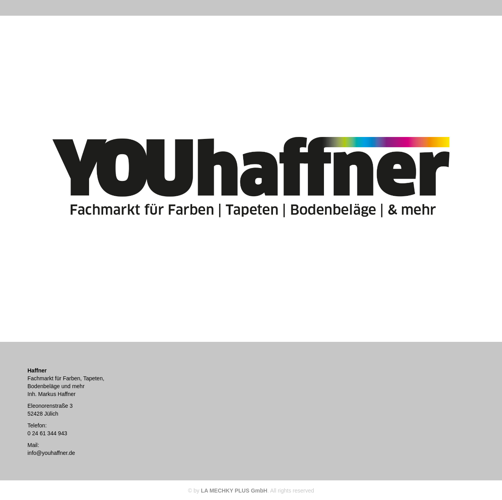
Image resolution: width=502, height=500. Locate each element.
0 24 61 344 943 (47, 433)
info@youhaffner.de (51, 453)
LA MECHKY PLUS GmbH (234, 490)
